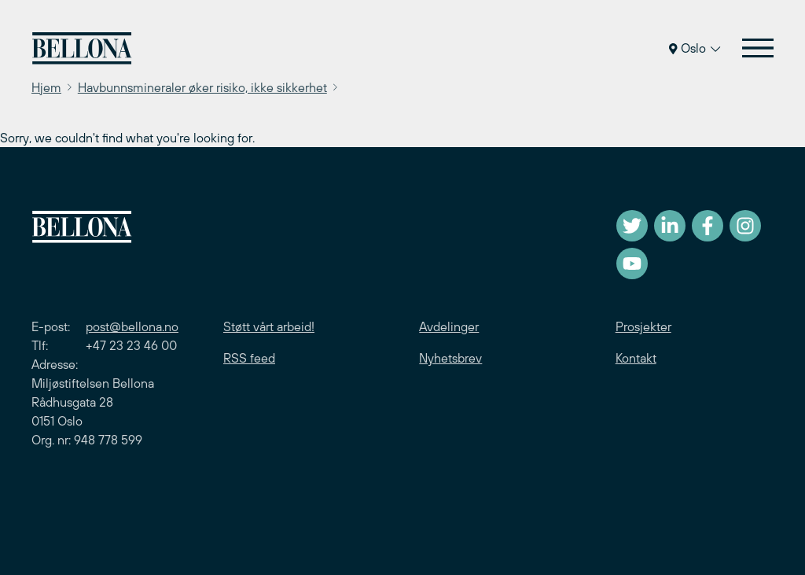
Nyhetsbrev (450, 358)
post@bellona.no (132, 326)
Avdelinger (449, 326)
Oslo (694, 48)
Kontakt (636, 358)
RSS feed (249, 358)
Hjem (46, 87)
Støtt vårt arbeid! (268, 326)
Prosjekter (643, 326)
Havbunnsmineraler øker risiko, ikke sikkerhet (202, 87)
